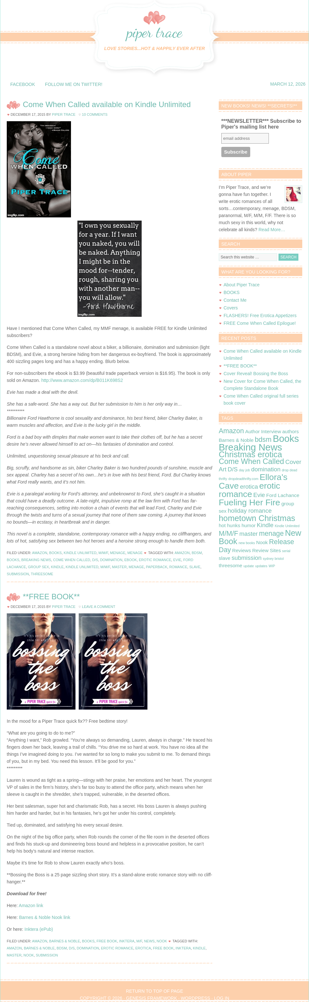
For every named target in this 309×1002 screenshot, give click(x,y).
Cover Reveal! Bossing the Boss (256, 373)
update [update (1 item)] (248, 566)
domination (111, 560)
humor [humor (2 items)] (249, 525)
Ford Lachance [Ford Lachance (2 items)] (282, 495)
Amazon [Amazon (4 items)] (231, 431)
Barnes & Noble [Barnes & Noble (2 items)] (236, 440)
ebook (130, 560)
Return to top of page (154, 991)
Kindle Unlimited (80, 553)
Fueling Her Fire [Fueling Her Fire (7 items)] (249, 502)
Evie (177, 560)
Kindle (57, 567)
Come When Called (71, 560)
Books (55, 553)
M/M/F (103, 553)
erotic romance (155, 560)
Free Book (106, 941)
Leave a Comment (98, 607)
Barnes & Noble (64, 941)
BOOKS (232, 292)
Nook (162, 941)
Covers (231, 307)
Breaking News (36, 560)
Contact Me (235, 300)
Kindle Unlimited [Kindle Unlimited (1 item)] (287, 526)
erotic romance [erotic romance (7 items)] (249, 490)
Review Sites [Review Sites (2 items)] (266, 550)
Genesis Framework (151, 998)
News (149, 941)
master (119, 567)
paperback (156, 567)
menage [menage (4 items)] (271, 533)
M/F (139, 941)
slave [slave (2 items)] (224, 558)
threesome (42, 574)
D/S (95, 560)
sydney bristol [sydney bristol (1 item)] (273, 558)
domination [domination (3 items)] (265, 469)
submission (18, 574)
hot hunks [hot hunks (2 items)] (229, 525)
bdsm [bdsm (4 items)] (263, 439)
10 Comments (94, 114)
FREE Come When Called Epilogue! (260, 323)
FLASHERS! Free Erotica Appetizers (260, 315)
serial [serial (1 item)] (286, 551)
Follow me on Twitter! (73, 84)
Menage (118, 553)
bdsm (197, 553)
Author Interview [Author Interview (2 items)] (263, 431)
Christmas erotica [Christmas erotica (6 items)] (250, 454)
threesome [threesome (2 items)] (230, 565)
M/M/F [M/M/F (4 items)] (228, 533)
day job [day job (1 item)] (244, 470)
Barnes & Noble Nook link (44, 917)
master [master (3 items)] (248, 533)
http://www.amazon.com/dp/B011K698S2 (82, 380)
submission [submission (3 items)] (246, 557)
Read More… (272, 229)
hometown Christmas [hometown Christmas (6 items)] (257, 518)
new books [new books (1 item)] (247, 543)
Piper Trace (154, 32)
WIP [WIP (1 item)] (272, 566)
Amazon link (31, 905)
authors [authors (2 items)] (290, 431)
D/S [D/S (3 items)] (233, 469)
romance (178, 567)
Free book (163, 948)
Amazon (39, 553)
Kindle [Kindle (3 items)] (265, 525)
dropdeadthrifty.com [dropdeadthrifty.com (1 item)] (243, 479)
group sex (38, 567)
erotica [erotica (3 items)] (249, 486)
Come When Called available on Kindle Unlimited (107, 104)
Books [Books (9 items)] (286, 438)
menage (136, 567)
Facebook (22, 84)
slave (194, 567)
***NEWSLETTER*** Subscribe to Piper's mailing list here (261, 124)
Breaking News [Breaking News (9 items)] (250, 447)
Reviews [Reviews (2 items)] (241, 550)
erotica (143, 948)
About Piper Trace (242, 284)
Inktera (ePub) (38, 929)
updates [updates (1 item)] (261, 566)
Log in (221, 998)
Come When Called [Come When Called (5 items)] (251, 461)
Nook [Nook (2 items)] (262, 542)
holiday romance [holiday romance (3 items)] (250, 510)
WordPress (195, 998)
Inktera (127, 941)
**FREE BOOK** (51, 596)
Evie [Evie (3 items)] (259, 495)
